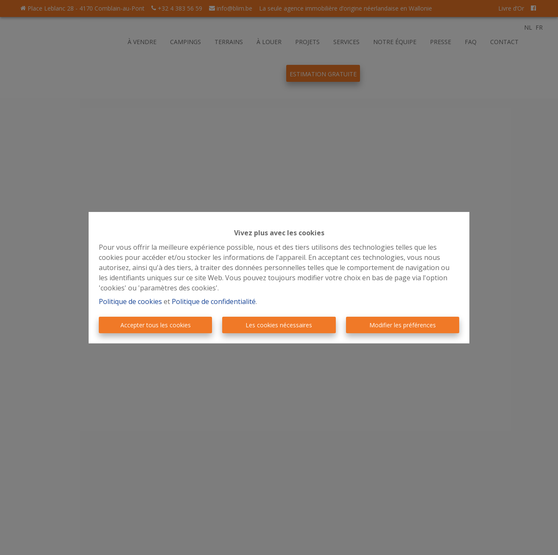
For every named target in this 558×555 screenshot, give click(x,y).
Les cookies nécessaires (279, 325)
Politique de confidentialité (214, 301)
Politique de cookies (130, 301)
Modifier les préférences (402, 325)
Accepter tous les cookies (155, 325)
